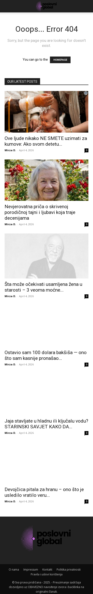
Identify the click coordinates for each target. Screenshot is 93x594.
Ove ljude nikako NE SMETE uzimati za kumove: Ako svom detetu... (46, 141)
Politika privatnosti (69, 566)
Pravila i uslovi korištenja (47, 571)
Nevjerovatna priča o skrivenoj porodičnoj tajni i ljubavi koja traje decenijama (40, 212)
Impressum (30, 566)
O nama (14, 566)
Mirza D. (10, 150)
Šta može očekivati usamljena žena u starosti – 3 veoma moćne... (43, 283)
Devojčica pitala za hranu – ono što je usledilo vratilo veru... (44, 489)
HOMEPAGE (60, 59)
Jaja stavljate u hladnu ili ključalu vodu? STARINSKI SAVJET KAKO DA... (46, 420)
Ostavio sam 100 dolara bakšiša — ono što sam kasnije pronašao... (46, 352)
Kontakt (47, 566)
